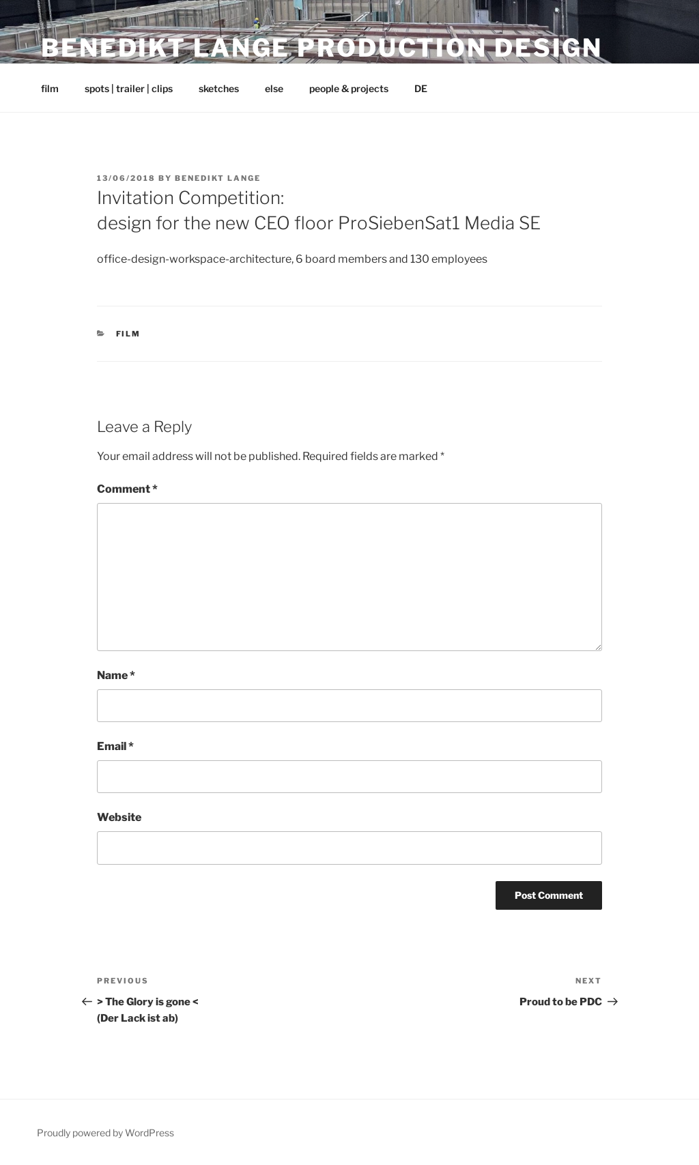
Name (116, 675)
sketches (219, 88)
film (50, 88)
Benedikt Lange (218, 178)
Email (115, 746)
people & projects (348, 88)
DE (420, 88)
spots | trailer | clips (129, 88)
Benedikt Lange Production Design (322, 48)
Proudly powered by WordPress (105, 1132)
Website (119, 817)
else (274, 88)
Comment (127, 489)
